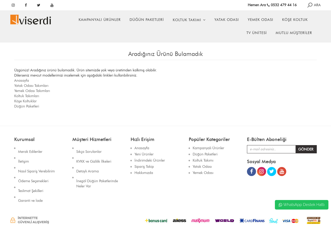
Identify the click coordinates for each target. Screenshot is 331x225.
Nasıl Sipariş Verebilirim (36, 160)
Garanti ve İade (30, 179)
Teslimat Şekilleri (30, 173)
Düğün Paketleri (147, 20)
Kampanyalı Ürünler (100, 20)
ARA (314, 5)
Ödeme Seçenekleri (33, 166)
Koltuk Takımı (187, 20)
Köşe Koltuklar (25, 101)
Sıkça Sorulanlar (89, 148)
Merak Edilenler (30, 148)
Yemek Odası (260, 20)
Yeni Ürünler (144, 154)
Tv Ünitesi (256, 33)
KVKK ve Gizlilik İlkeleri (93, 154)
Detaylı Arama (87, 160)
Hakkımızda (143, 173)
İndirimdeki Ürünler (149, 160)
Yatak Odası (226, 20)
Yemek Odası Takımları (32, 91)
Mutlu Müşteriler (294, 33)
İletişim (23, 154)
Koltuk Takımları (26, 96)
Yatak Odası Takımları (31, 86)
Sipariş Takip (144, 166)
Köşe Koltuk (295, 20)
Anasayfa (21, 80)
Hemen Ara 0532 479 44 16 (272, 5)
